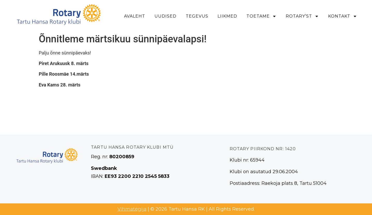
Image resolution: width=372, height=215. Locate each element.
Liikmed (227, 16)
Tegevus (197, 16)
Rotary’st (302, 16)
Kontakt (342, 16)
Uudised (165, 16)
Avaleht (134, 16)
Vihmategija (132, 209)
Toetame (261, 16)
